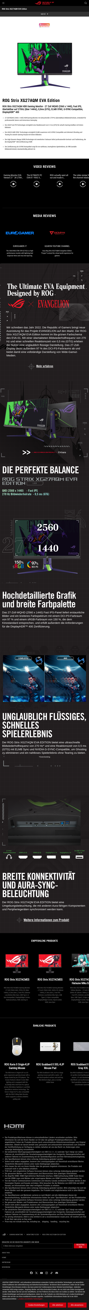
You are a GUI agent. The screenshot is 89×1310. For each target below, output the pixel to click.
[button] (3, 3)
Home (4, 1257)
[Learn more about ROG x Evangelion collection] (42, 366)
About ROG (6, 1252)
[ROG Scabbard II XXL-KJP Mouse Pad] (50, 1051)
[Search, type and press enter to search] (85, 3)
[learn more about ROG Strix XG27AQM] (44, 920)
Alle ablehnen (57, 1305)
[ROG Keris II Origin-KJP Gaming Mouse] (16, 1051)
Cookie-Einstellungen (36, 1305)
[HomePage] (4, 1234)
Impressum (6, 1262)
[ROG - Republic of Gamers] (44, 3)
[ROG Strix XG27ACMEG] (50, 966)
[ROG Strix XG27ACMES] (16, 966)
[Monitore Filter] (33, 1234)
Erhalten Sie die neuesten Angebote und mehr (20, 1242)
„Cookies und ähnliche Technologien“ (30, 1299)
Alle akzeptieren (77, 1305)
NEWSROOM (6, 1267)
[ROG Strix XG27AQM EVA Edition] (54, 1234)
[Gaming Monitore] (16, 1234)
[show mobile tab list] (44, 14)
